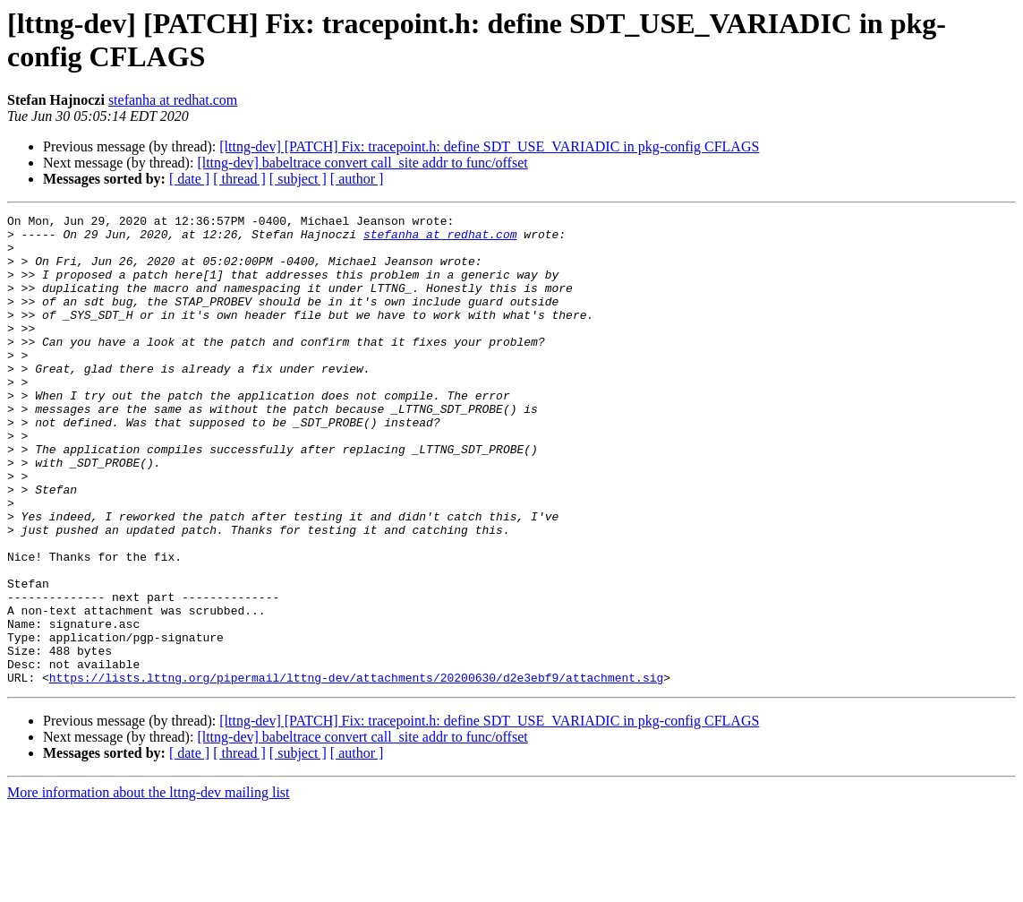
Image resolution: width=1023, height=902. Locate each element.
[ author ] (357, 178)
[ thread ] (239, 178)
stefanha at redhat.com (172, 99)
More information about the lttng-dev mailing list (148, 886)
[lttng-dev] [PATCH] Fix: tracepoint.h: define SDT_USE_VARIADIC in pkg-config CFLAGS (489, 146)
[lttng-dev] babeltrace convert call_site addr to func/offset (362, 162)
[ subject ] (298, 178)
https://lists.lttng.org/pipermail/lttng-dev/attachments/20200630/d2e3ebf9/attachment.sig (356, 771)
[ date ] (189, 178)
